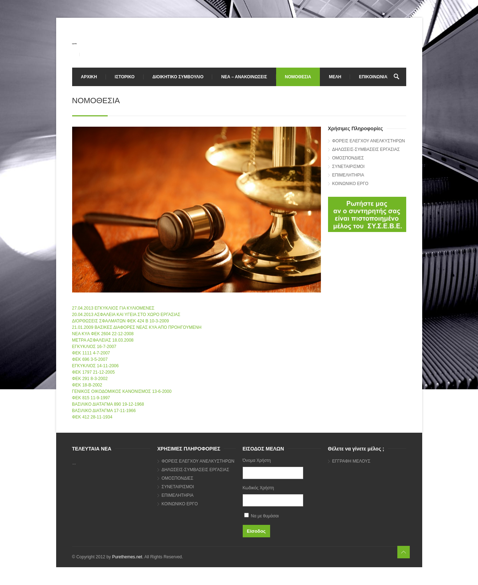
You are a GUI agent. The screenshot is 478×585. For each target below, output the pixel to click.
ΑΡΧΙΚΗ (89, 76)
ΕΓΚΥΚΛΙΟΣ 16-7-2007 (94, 346)
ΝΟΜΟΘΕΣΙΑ (298, 76)
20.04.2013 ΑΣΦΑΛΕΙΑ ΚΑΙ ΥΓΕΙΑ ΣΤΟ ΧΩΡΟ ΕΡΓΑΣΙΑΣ (126, 314)
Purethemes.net (127, 556)
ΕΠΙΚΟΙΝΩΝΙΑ (373, 76)
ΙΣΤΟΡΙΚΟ (125, 76)
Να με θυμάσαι (261, 515)
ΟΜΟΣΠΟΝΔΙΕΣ (348, 158)
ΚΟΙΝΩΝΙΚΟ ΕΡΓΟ (350, 183)
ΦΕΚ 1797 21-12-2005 (93, 372)
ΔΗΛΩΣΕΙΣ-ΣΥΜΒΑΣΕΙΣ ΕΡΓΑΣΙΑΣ (366, 149)
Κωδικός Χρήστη (258, 487)
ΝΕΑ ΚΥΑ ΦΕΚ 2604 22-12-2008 (103, 333)
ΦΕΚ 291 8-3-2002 (90, 378)
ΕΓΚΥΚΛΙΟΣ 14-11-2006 (95, 365)
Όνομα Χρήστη (257, 460)
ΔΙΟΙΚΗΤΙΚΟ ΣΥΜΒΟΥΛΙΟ (178, 76)
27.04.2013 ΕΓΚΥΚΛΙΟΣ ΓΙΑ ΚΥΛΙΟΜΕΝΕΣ (113, 308)
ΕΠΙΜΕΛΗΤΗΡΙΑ (348, 175)
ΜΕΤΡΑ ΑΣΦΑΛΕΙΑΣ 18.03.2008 (103, 340)
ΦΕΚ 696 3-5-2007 (90, 359)
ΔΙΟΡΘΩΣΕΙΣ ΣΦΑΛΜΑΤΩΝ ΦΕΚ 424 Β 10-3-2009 (120, 320)
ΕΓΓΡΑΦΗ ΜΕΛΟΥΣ (351, 461)
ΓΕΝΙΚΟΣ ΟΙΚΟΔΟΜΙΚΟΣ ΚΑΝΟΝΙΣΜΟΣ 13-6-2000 (122, 391)
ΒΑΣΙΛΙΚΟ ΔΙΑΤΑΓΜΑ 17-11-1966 (104, 410)
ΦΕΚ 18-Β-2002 (87, 385)
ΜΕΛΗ (335, 76)
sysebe (74, 43)
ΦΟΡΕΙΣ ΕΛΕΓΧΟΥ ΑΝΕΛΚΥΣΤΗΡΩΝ (368, 140)
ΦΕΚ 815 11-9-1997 (91, 397)
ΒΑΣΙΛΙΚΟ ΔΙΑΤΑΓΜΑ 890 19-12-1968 (108, 404)
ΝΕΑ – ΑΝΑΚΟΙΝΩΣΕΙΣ (244, 76)
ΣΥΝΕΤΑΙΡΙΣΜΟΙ (348, 166)
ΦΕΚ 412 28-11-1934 (92, 417)
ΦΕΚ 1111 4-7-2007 (91, 353)
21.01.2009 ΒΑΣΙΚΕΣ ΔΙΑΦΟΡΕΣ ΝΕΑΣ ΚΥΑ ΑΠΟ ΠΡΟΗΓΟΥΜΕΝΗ (137, 327)
